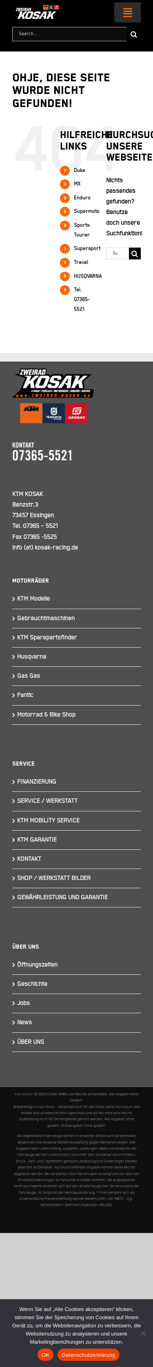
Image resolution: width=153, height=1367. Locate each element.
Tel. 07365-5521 (82, 300)
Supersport (87, 249)
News (24, 1022)
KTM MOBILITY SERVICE (48, 820)
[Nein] (143, 1333)
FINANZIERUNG (36, 781)
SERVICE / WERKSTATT (47, 800)
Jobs (23, 1003)
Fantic (25, 695)
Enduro (82, 198)
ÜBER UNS (30, 1042)
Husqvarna (31, 656)
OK (45, 1355)
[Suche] (133, 34)
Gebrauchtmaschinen (46, 618)
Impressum (23, 1094)
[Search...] (69, 34)
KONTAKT (29, 858)
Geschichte (32, 984)
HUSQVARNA (88, 276)
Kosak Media (45, 1107)
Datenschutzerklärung (88, 1355)
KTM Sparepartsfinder (47, 637)
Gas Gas (28, 675)
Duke (79, 171)
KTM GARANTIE (37, 839)
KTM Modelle (33, 598)
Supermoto (87, 211)
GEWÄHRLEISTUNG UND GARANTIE (62, 897)
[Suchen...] (117, 253)
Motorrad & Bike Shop (46, 714)
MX (77, 184)
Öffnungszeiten (37, 964)
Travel (81, 262)
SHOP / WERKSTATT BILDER (54, 878)
